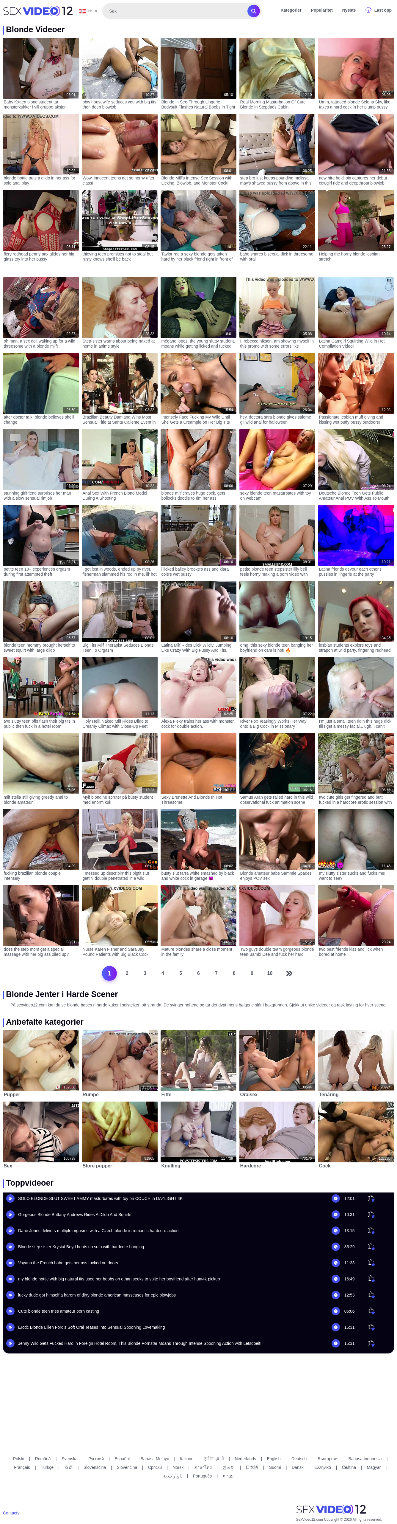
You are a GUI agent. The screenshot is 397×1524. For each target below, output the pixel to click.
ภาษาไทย (203, 1467)
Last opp (383, 10)
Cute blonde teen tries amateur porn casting (58, 1311)
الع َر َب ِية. (172, 1476)
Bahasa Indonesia (365, 1458)
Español (122, 1458)
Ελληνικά (322, 1467)
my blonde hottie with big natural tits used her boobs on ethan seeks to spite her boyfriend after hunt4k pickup (119, 1279)
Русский (96, 1458)
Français (22, 1467)
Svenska (70, 1458)
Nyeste (349, 10)
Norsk (178, 1467)
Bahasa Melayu (155, 1458)
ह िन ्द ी (214, 1458)
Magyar (374, 1467)
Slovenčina (127, 1467)
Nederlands (245, 1458)
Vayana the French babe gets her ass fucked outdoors (68, 1262)
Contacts (11, 1513)
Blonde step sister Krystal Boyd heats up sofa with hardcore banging (81, 1246)
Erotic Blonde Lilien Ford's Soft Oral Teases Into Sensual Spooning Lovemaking (91, 1327)
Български (328, 1458)
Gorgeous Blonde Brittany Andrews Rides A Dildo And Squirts (74, 1214)
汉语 (69, 1467)
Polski (18, 1458)
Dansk (298, 1467)
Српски (155, 1467)
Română (43, 1458)
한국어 (228, 1467)
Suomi (275, 1467)
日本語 (252, 1467)
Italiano (186, 1458)
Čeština (349, 1467)
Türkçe (47, 1467)
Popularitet (322, 10)
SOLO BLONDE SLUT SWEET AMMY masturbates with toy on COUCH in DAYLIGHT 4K (100, 1198)
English (274, 1458)
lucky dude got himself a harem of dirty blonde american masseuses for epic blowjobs (97, 1295)
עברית (228, 1476)
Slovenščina (95, 1467)
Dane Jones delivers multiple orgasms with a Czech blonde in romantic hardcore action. (99, 1230)
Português (202, 1476)
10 (270, 973)
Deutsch (299, 1458)
